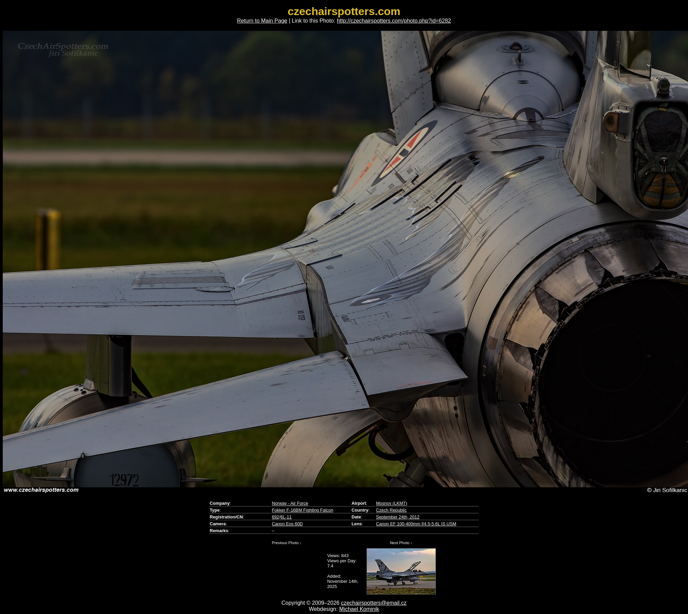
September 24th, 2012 (397, 516)
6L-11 (286, 516)
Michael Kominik (359, 609)
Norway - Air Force (290, 503)
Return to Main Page (262, 21)
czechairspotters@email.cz (373, 603)
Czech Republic (391, 510)
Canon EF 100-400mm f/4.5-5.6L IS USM (416, 523)
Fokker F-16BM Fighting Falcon (302, 510)
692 (275, 516)
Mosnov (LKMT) (391, 503)
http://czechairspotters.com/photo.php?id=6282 (394, 21)
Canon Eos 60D (287, 523)
